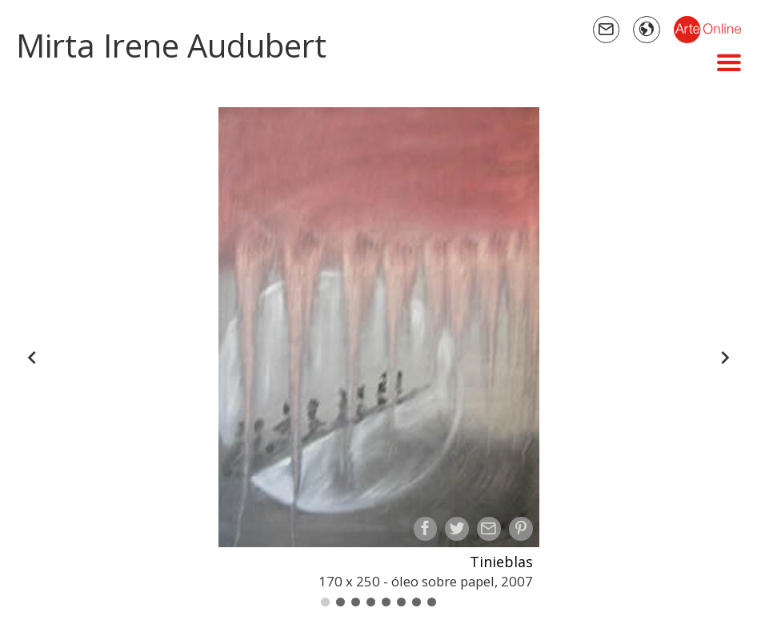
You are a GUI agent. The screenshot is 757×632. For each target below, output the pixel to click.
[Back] (32, 358)
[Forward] (725, 358)
